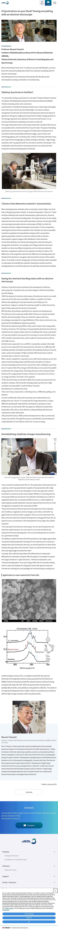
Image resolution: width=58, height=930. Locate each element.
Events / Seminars (9, 882)
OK (29, 921)
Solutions (6, 866)
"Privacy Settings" (9, 908)
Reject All (28, 918)
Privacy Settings (29, 914)
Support (5, 876)
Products (5, 852)
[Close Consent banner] (55, 891)
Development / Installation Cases (16, 859)
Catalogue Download (11, 856)
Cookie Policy (5, 910)
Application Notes (11, 870)
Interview (29, 792)
